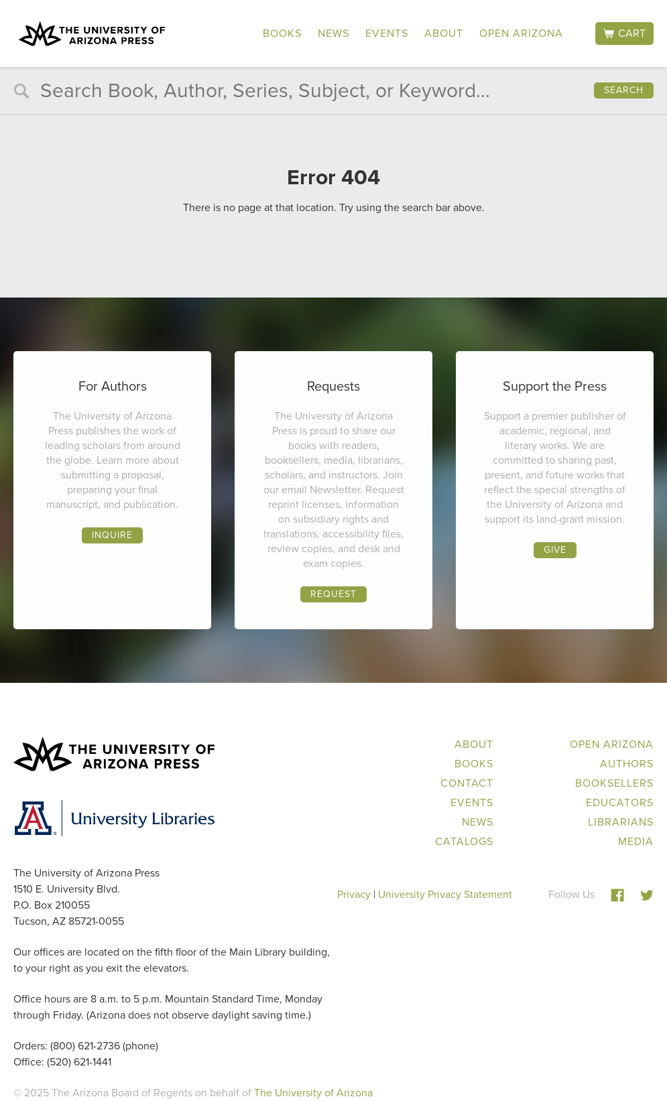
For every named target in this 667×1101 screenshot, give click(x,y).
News (333, 33)
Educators (620, 802)
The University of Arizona (313, 1092)
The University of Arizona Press (92, 33)
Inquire (112, 535)
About (443, 33)
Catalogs (464, 841)
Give (555, 550)
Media (636, 841)
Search (624, 90)
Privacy (354, 894)
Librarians (621, 822)
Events (386, 33)
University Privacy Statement (445, 894)
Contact (466, 783)
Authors (627, 763)
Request (333, 594)
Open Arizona (521, 33)
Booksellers (614, 783)
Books (282, 33)
